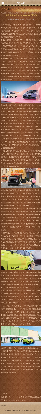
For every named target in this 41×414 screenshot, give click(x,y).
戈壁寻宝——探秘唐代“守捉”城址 (17, 400)
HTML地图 (33, 410)
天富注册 (20, 3)
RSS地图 (26, 410)
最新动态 (17, 13)
